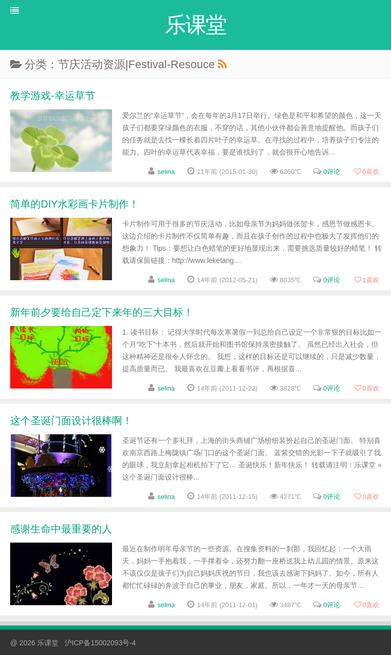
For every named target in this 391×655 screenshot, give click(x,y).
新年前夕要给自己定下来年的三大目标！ (101, 312)
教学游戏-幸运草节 (52, 95)
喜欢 (366, 171)
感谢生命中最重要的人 (61, 528)
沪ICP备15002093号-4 (100, 643)
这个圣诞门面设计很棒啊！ (71, 420)
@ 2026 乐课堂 (35, 643)
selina (166, 171)
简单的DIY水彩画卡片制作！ (74, 204)
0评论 (331, 171)
